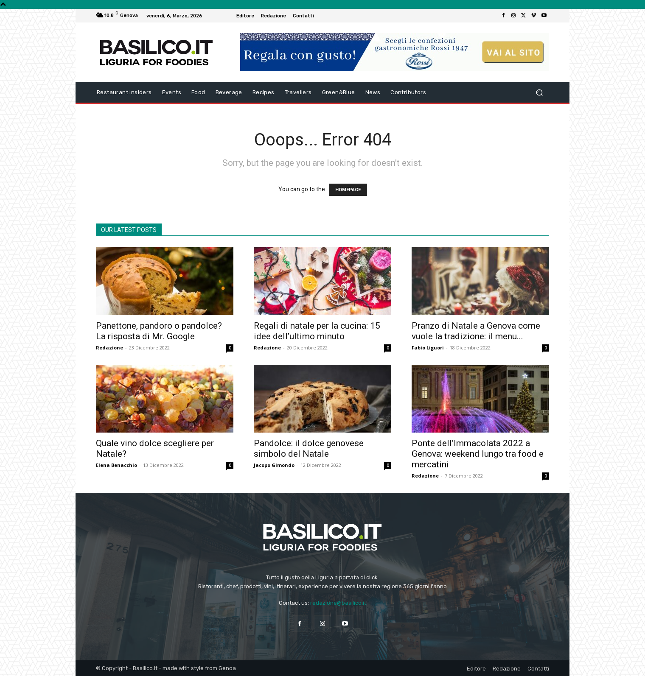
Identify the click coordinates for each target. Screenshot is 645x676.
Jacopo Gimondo (274, 465)
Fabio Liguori (428, 347)
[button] (539, 93)
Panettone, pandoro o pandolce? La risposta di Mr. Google (159, 331)
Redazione (109, 347)
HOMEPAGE (348, 190)
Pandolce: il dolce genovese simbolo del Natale (309, 448)
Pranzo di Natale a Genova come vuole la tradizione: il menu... (476, 331)
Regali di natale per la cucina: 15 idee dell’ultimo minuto (317, 331)
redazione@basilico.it (338, 603)
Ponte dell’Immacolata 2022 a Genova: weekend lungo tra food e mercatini (478, 453)
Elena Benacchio (116, 465)
